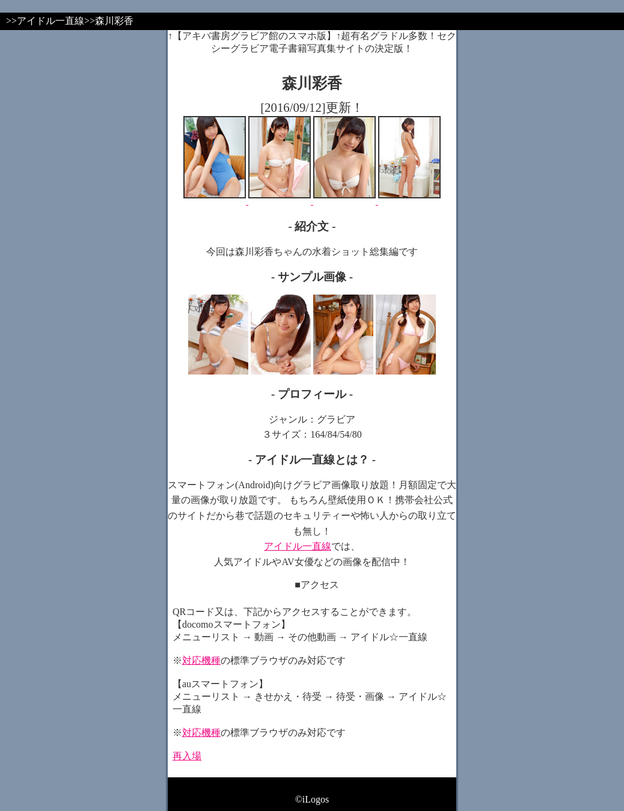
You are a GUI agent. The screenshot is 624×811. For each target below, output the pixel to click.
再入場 (187, 756)
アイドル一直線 (297, 546)
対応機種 (201, 660)
